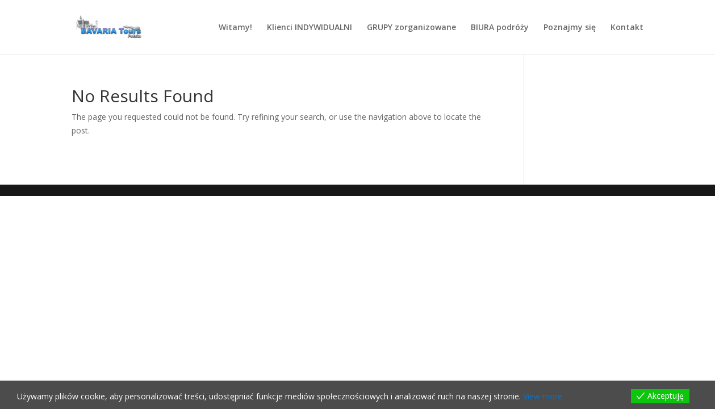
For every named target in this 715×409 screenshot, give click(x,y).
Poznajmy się (569, 27)
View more (542, 396)
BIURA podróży (500, 27)
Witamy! (235, 27)
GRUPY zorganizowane (411, 27)
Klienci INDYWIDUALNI (309, 27)
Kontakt (627, 27)
